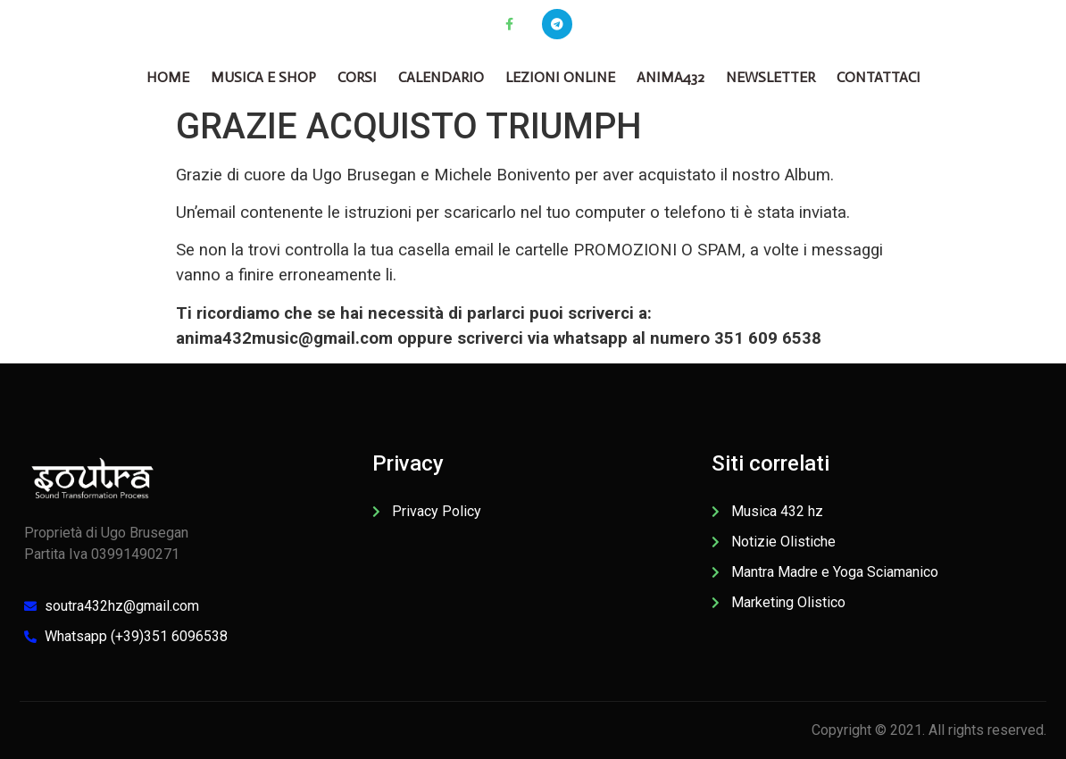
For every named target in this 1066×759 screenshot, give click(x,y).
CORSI (357, 77)
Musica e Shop (263, 77)
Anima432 (670, 77)
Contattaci (878, 77)
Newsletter (770, 77)
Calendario (441, 77)
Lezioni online (560, 77)
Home (167, 77)
